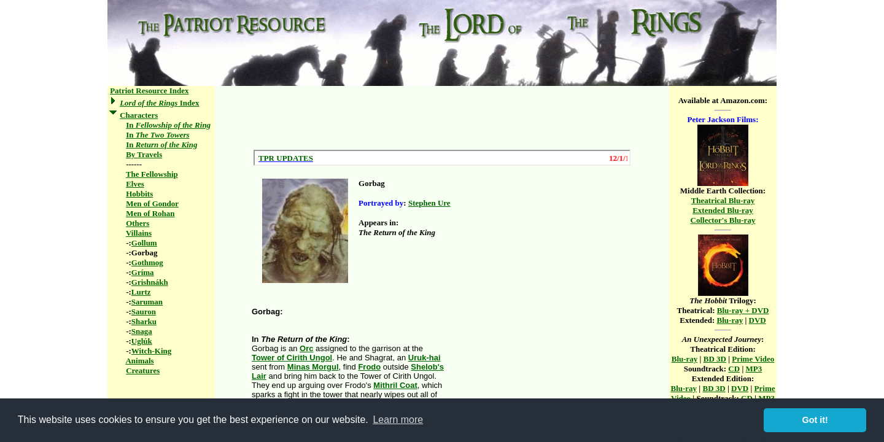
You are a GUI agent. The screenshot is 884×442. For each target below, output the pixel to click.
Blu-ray (730, 320)
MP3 (754, 368)
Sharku (144, 321)
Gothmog (147, 262)
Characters (139, 115)
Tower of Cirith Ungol (292, 357)
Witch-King (151, 350)
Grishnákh (149, 282)
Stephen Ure (429, 202)
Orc (306, 348)
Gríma (142, 272)
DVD (757, 320)
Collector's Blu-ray (723, 220)
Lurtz (141, 292)
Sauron (143, 311)
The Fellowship (152, 174)
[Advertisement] (442, 117)
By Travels (144, 154)
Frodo (369, 366)
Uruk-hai (424, 357)
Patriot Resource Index (149, 90)
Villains (139, 233)
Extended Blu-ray (722, 210)
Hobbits (139, 193)
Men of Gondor (152, 203)
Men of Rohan (150, 213)
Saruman (147, 301)
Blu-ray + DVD (743, 310)
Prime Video (753, 358)
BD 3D (715, 358)
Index (159, 102)
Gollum (144, 242)
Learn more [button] (398, 419)
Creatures (143, 370)
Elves (135, 183)
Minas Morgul (313, 366)
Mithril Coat (395, 385)
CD (734, 368)
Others (137, 223)
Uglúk (141, 341)
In (168, 125)
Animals (139, 360)
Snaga (141, 331)
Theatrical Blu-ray (723, 200)
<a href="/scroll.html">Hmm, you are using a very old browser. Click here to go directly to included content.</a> (442, 158)
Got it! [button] (815, 420)
